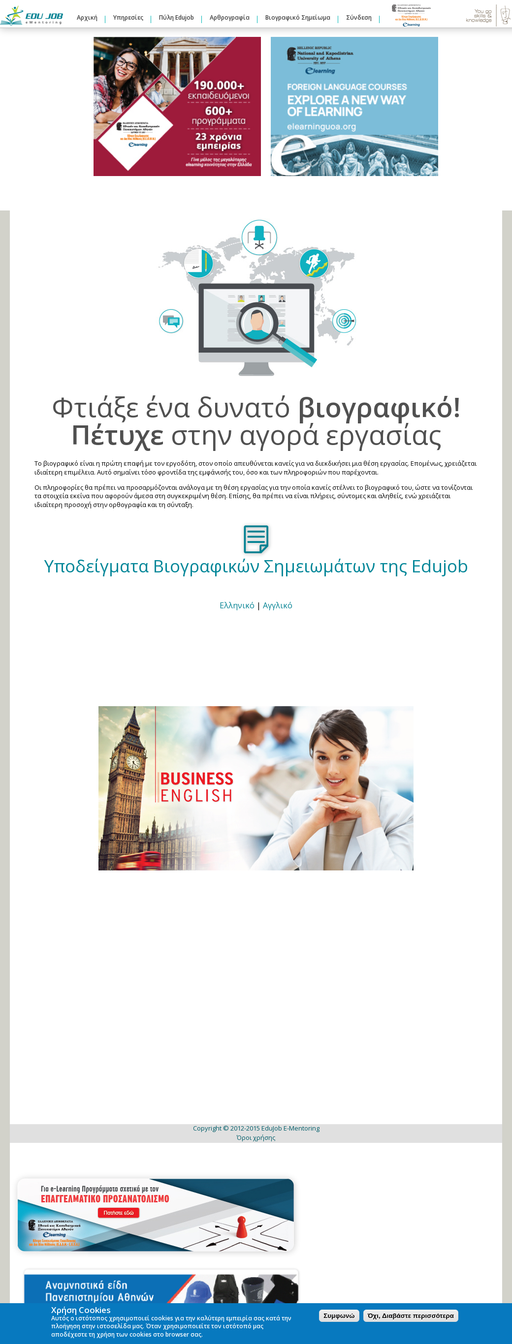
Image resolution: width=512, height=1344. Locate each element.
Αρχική (87, 17)
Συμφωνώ (338, 1315)
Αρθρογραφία (230, 17)
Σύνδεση (359, 17)
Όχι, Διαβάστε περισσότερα (411, 1315)
